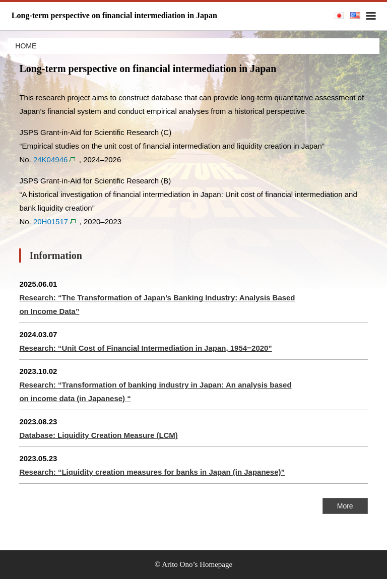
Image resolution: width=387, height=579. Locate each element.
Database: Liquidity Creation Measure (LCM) (98, 435)
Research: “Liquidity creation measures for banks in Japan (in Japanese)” (152, 472)
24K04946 (50, 159)
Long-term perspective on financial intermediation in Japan (114, 15)
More (345, 506)
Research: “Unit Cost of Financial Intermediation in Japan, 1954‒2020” (145, 348)
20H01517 (50, 221)
